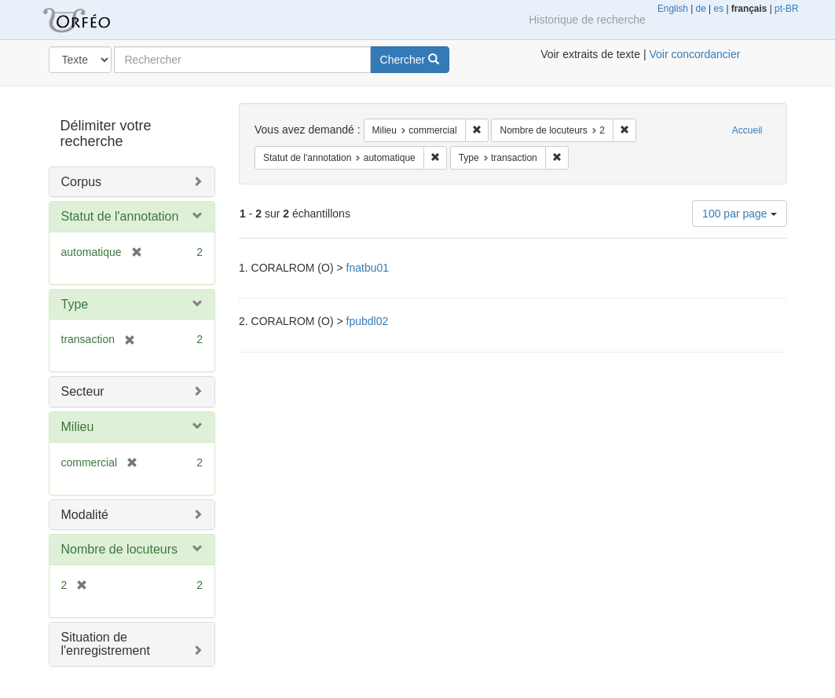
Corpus (81, 181)
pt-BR (786, 8)
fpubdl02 (367, 321)
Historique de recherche (587, 19)
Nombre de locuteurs (119, 549)
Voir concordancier (694, 54)
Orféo (96, 19)
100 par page (739, 213)
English (672, 8)
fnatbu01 (368, 267)
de (701, 8)
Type (75, 304)
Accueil (747, 130)
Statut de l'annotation (120, 216)
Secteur (82, 391)
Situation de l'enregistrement (105, 644)
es (719, 8)
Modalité (84, 514)
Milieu (77, 426)
